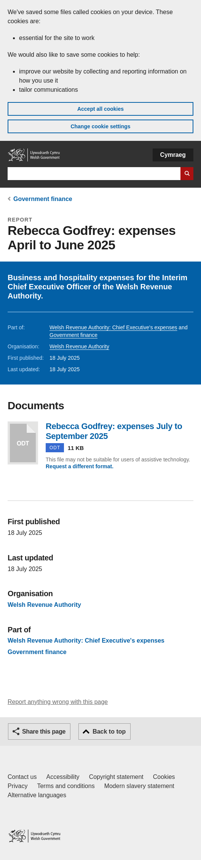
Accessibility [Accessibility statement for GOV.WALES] (62, 777)
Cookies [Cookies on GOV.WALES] (164, 777)
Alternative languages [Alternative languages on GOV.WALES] (37, 795)
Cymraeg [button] (173, 155)
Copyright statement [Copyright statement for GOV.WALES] (116, 777)
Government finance (42, 199)
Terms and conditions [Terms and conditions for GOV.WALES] (65, 786)
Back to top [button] (109, 731)
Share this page (43, 731)
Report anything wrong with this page (58, 702)
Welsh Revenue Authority (79, 346)
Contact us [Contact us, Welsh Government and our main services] (22, 777)
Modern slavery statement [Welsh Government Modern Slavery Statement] (139, 786)
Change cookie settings (100, 126)
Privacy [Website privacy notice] (17, 786)
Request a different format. (79, 466)
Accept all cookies (100, 109)
